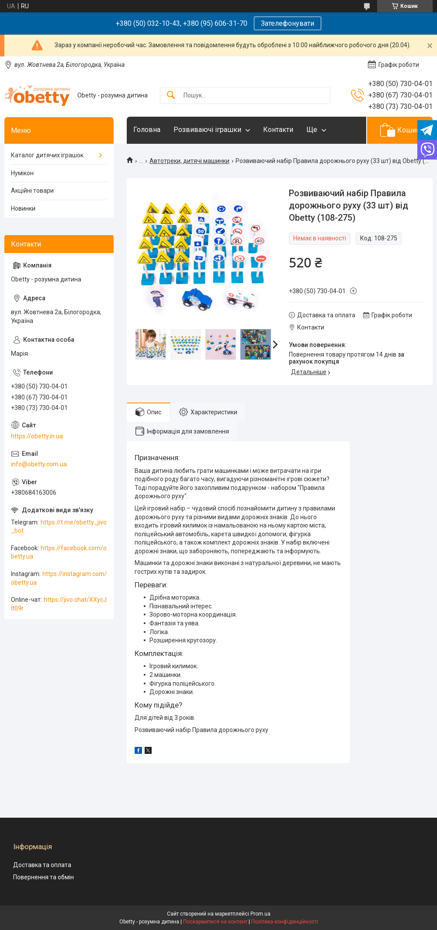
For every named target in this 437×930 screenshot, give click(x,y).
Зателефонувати (287, 23)
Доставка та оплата (42, 864)
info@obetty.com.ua (39, 464)
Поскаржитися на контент (215, 922)
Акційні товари (32, 190)
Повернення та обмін (43, 877)
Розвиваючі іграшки (207, 129)
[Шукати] (171, 95)
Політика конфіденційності (284, 922)
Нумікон (22, 173)
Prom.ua (260, 914)
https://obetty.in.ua (37, 436)
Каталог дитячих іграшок (47, 155)
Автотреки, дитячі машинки (189, 160)
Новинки (23, 208)
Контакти (278, 129)
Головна (146, 129)
